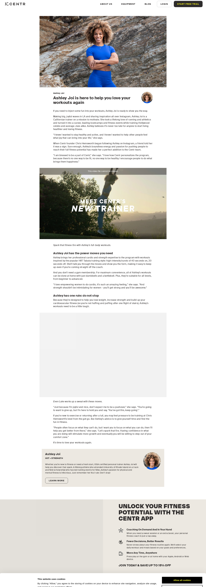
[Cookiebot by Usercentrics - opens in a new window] (18, 581)
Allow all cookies (182, 567)
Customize (182, 575)
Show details (44, 581)
